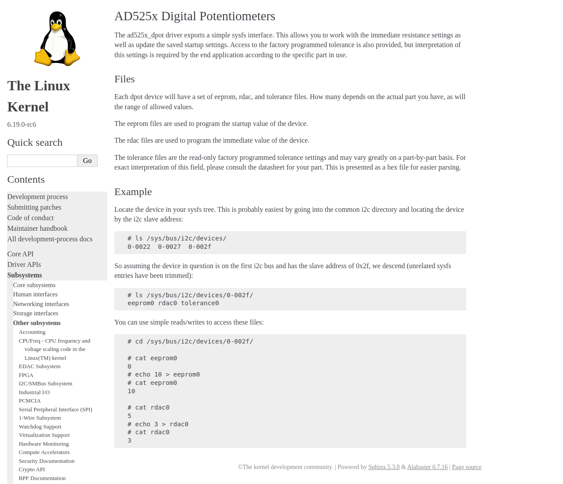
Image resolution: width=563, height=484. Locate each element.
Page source (467, 467)
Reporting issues (30, 349)
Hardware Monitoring (44, 109)
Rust (13, 313)
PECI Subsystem (38, 186)
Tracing (18, 281)
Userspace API (28, 370)
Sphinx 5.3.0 (383, 467)
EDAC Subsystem (40, 32)
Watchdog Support (40, 92)
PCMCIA (30, 66)
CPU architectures (32, 410)
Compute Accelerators (44, 118)
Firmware (20, 385)
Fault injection (27, 292)
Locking (18, 213)
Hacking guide (27, 270)
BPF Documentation (42, 143)
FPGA (26, 40)
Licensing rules (28, 228)
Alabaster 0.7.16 (427, 467)
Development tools (33, 249)
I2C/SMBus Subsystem (46, 49)
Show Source (25, 476)
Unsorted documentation (42, 425)
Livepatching (25, 302)
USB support (34, 152)
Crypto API (32, 135)
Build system (25, 338)
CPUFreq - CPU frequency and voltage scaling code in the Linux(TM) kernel (54, 15)
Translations (24, 440)
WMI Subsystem (38, 195)
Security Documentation (47, 126)
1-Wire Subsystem (40, 83)
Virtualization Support (44, 100)
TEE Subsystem (37, 203)
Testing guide (26, 260)
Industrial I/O (34, 58)
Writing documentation (39, 239)
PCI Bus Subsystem (41, 161)
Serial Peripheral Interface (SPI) (55, 75)
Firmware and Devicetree (43, 395)
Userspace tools (29, 359)
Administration (28, 328)
